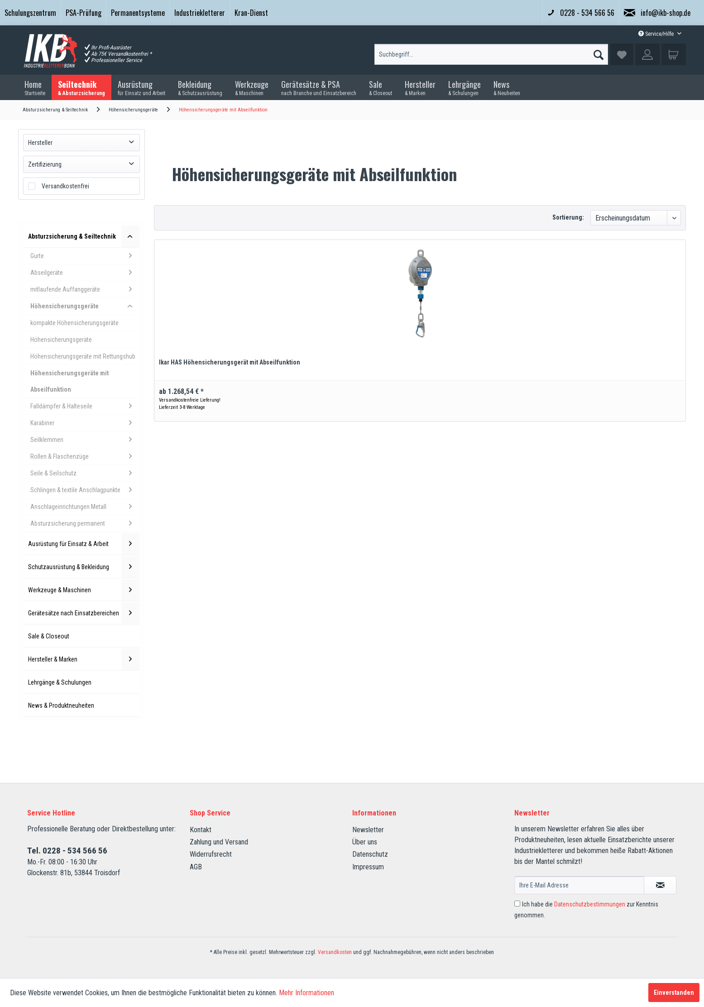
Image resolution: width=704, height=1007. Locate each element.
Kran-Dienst (251, 12)
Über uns (364, 842)
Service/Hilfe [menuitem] (656, 34)
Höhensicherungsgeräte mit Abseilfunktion (69, 381)
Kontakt (200, 829)
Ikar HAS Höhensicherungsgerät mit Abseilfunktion (229, 362)
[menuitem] (30, 12)
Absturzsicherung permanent (84, 523)
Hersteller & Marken (83, 659)
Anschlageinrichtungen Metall (84, 507)
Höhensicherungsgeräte (84, 306)
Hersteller (40, 142)
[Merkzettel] (621, 54)
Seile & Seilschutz (84, 473)
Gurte (84, 256)
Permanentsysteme (138, 12)
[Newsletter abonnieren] (660, 885)
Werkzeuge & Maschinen (83, 590)
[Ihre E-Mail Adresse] (579, 885)
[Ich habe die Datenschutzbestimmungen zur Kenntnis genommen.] (517, 903)
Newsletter (368, 829)
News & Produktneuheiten (61, 705)
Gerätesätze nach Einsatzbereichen (83, 613)
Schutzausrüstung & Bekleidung (83, 567)
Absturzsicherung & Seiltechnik (83, 236)
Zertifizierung (45, 164)
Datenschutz (370, 854)
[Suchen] (598, 52)
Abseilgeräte (84, 272)
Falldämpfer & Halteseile (84, 406)
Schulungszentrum (30, 12)
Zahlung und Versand (219, 842)
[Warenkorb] (673, 54)
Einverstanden (674, 992)
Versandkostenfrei (65, 186)
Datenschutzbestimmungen (589, 904)
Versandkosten (335, 952)
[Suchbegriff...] (491, 54)
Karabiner (84, 423)
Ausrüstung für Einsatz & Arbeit (83, 544)
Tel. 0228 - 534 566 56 (67, 850)
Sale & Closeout (48, 636)
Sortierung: (568, 217)
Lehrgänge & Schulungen (59, 682)
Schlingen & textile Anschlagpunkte (84, 490)
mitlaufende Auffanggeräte (84, 289)
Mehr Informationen (306, 992)
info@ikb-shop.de (657, 12)
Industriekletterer (199, 12)
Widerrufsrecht (211, 854)
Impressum (368, 867)
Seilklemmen (84, 440)
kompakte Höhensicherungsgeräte (74, 322)
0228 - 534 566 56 (580, 12)
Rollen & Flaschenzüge (84, 456)
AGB (196, 867)
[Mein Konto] (647, 54)
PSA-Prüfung (83, 12)
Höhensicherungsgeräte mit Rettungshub (82, 356)
